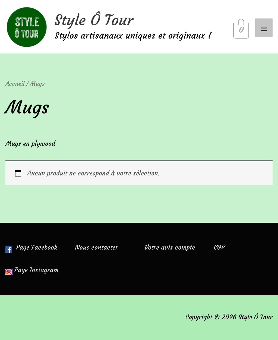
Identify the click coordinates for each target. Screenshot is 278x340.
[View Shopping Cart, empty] (240, 27)
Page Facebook (31, 247)
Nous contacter (96, 247)
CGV (219, 247)
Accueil (14, 83)
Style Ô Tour (94, 20)
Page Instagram (36, 270)
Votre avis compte (169, 247)
